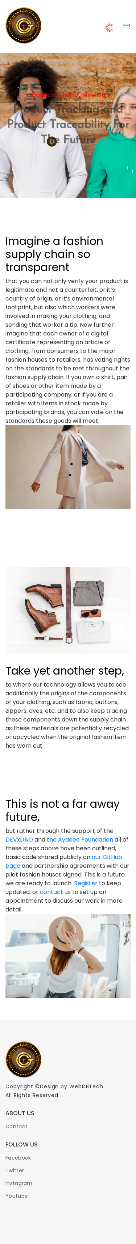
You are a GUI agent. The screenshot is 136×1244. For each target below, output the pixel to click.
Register (86, 883)
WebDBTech (85, 1086)
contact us (56, 892)
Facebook (18, 1157)
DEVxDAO (19, 839)
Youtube (16, 1196)
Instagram (19, 1183)
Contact (16, 1126)
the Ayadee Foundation (81, 839)
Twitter (14, 1170)
